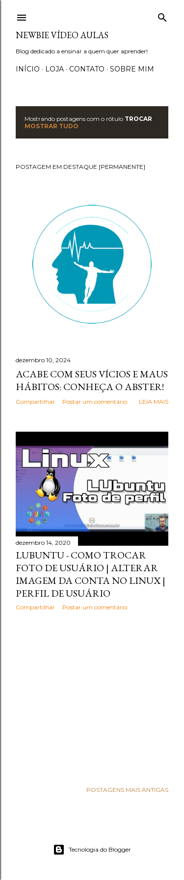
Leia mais (153, 401)
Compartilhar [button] (35, 401)
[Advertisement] (92, 696)
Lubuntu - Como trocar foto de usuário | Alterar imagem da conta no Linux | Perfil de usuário (90, 574)
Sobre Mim (132, 69)
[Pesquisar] (162, 15)
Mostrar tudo (52, 126)
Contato (87, 69)
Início (28, 69)
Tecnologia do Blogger (92, 850)
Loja (54, 69)
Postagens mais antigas (127, 789)
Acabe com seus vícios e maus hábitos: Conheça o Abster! (92, 380)
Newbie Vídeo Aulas (62, 35)
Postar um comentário (94, 401)
